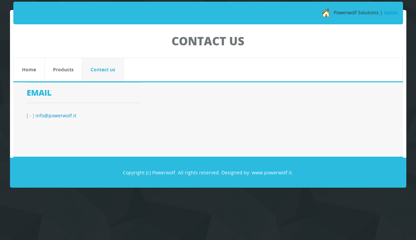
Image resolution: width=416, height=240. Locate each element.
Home (29, 69)
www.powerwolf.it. (272, 172)
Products (63, 69)
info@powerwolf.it (56, 115)
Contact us (103, 69)
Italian (391, 12)
